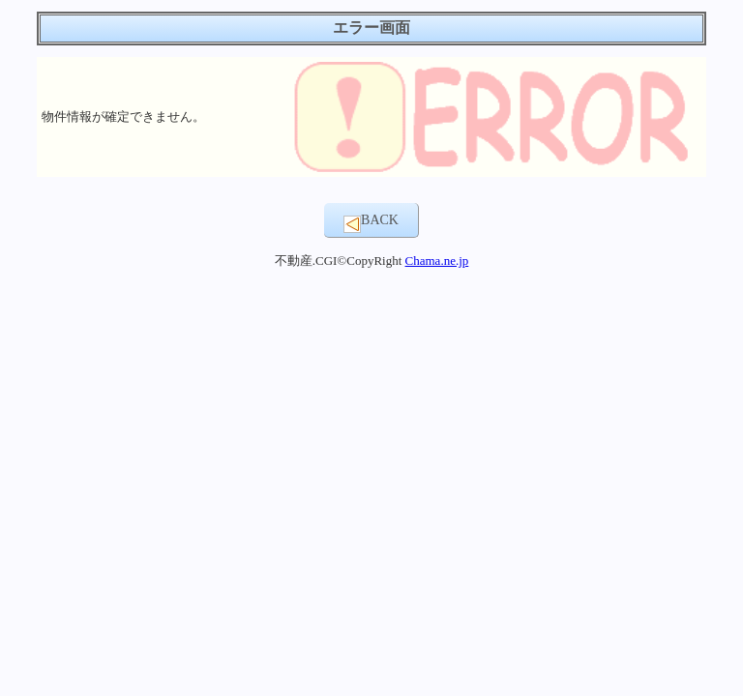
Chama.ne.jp (437, 260)
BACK (371, 223)
